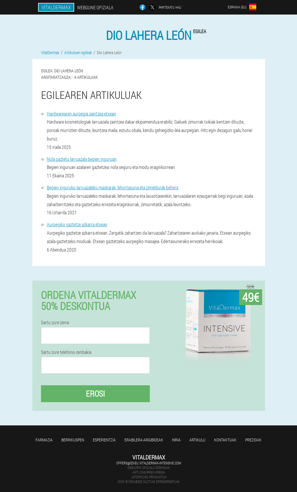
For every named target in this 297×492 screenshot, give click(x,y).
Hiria (176, 440)
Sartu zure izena (55, 322)
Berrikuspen (72, 440)
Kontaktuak (225, 440)
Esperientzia (104, 440)
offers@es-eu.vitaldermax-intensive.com (148, 463)
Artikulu (197, 440)
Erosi (95, 393)
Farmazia (44, 440)
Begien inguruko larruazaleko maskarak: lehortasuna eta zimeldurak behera (112, 187)
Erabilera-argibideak (144, 440)
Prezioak (253, 440)
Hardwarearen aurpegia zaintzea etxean (81, 113)
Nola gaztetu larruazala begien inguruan (82, 159)
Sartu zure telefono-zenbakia (66, 352)
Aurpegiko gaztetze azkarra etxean (77, 224)
